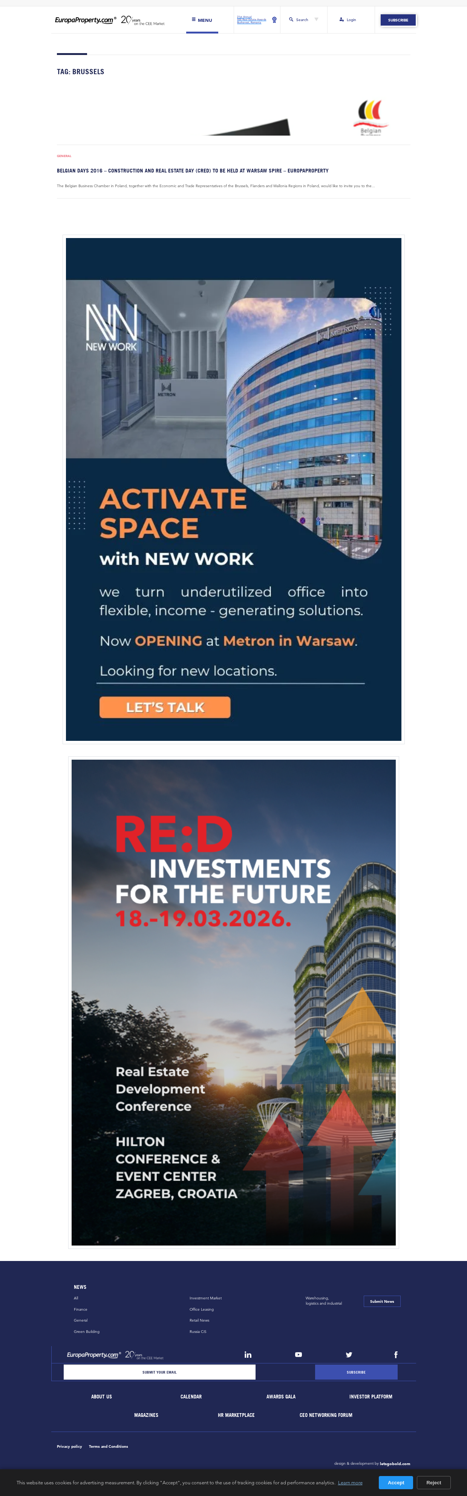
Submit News (382, 1301)
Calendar (191, 1397)
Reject (433, 1482)
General (64, 156)
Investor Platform (370, 1397)
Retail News (199, 1320)
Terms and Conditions (108, 1446)
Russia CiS (198, 1331)
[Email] (160, 1372)
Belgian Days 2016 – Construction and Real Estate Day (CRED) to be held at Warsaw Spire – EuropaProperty (193, 170)
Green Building (87, 1331)
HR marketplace (236, 1415)
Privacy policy (69, 1446)
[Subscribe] (356, 1372)
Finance (80, 1309)
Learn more (350, 1482)
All (76, 1298)
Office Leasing (202, 1309)
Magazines (147, 1415)
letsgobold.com (395, 1463)
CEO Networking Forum (326, 1415)
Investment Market (206, 1298)
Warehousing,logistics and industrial (324, 1301)
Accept (396, 1482)
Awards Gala (281, 1397)
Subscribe (398, 20)
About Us (101, 1397)
